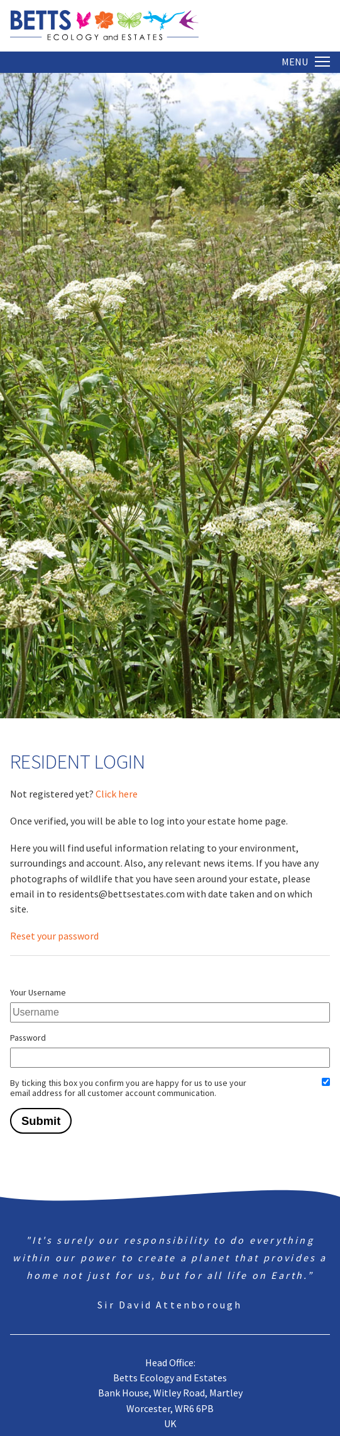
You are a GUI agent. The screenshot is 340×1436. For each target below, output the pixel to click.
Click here (117, 793)
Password (28, 1038)
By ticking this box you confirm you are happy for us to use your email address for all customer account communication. (128, 1088)
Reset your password (54, 935)
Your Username (38, 992)
